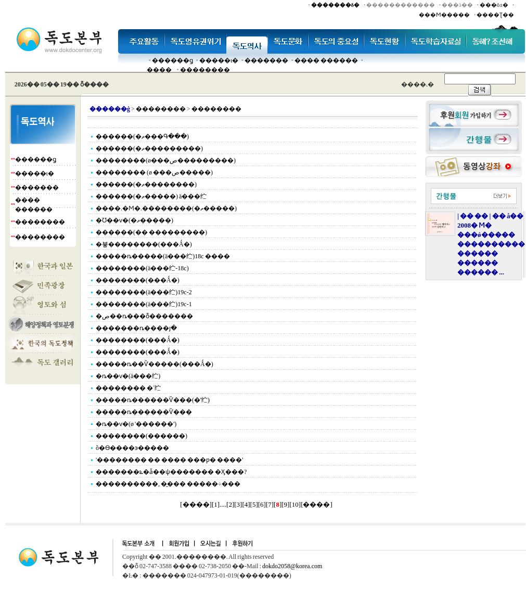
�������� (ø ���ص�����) (154, 172)
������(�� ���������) (151, 232)
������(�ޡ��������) (146, 184)
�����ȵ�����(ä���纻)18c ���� (163, 256)
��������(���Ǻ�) (137, 280)
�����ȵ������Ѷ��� (144, 412)
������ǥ (172, 60)
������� (266, 60)
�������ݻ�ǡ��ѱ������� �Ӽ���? (171, 471)
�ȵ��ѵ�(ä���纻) (128, 376)
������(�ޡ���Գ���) (142, 136)
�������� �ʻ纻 (128, 388)
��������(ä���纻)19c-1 (144, 304)
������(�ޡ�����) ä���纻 (151, 196)
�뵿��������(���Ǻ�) (144, 244)
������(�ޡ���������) (149, 148)
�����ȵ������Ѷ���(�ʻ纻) (153, 400)
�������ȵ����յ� (136, 328)
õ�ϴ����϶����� (132, 448)
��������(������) (141, 436)
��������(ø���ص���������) (166, 160)
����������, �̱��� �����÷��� (168, 483)
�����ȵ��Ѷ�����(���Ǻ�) (154, 364)
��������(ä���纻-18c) (142, 268)
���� (159, 69)
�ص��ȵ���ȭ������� (144, 316)
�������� (205, 69)
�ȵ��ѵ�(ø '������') (136, 424)
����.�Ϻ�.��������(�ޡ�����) (166, 208)
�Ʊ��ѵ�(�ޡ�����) (134, 220)
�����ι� (218, 60)
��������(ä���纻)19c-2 (144, 292)
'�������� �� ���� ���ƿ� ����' (169, 459)
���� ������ (326, 60)
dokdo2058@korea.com (292, 566)
